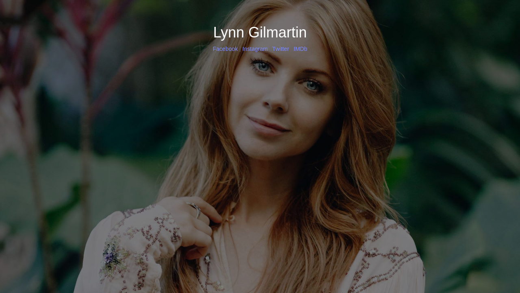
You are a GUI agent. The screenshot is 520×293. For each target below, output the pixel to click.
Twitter (280, 49)
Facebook (225, 49)
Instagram (255, 49)
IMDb (300, 49)
